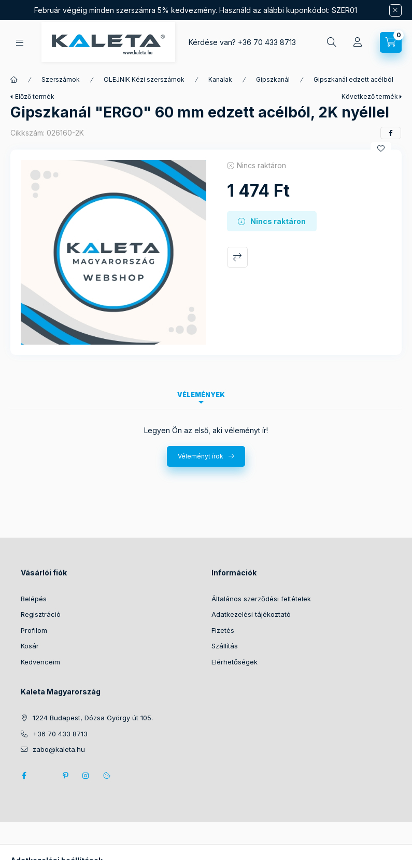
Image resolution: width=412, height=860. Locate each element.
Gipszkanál (273, 79)
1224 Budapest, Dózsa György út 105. (93, 718)
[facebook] (390, 133)
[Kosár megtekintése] (391, 42)
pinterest (65, 775)
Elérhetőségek (234, 662)
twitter (44, 775)
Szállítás (224, 646)
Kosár (30, 646)
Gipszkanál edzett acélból (353, 79)
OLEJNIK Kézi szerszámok (144, 79)
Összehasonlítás (237, 257)
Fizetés (222, 630)
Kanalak (220, 79)
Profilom (34, 630)
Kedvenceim (40, 662)
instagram (86, 775)
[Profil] (357, 42)
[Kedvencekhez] (381, 148)
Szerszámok (60, 79)
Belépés (34, 599)
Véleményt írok (200, 456)
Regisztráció (41, 614)
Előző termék (34, 96)
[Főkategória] (14, 79)
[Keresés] (331, 42)
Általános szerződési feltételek (261, 599)
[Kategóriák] (19, 42)
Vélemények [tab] (201, 394)
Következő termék (370, 96)
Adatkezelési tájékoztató (251, 614)
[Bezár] (395, 10)
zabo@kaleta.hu (59, 749)
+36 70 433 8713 (267, 42)
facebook (23, 775)
